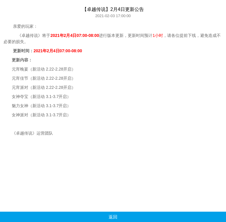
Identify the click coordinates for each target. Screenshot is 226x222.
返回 (113, 216)
